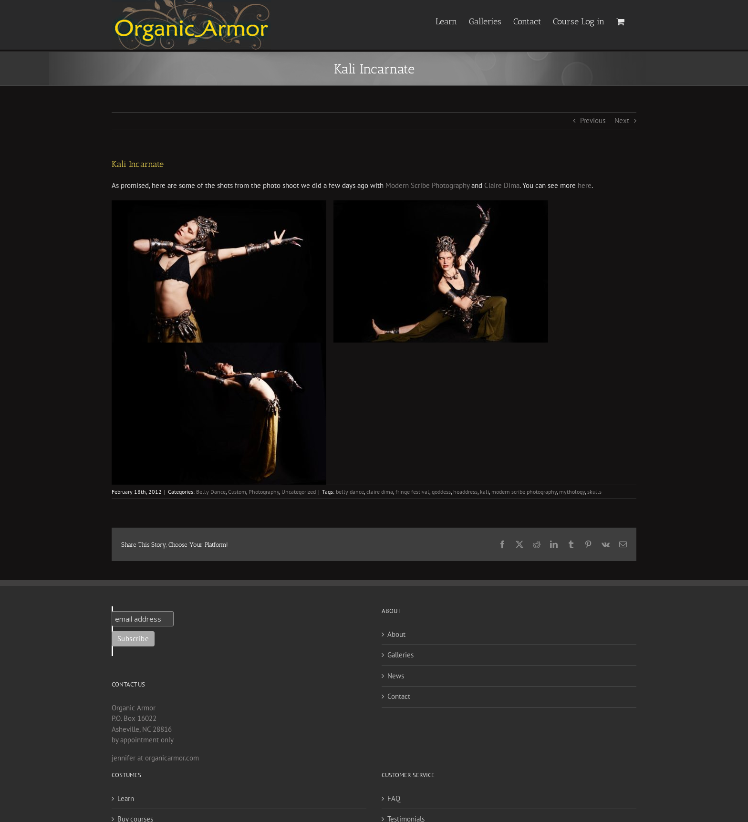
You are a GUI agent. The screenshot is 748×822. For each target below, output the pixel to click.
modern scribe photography (524, 491)
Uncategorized (298, 491)
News (395, 675)
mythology (572, 491)
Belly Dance (211, 491)
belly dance (350, 491)
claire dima (379, 491)
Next (621, 120)
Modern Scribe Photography (427, 185)
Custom (237, 491)
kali (484, 491)
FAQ (393, 798)
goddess (441, 491)
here (585, 185)
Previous (592, 120)
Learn (125, 798)
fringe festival (412, 491)
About (396, 634)
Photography (264, 491)
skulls (594, 491)
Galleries (400, 654)
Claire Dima (501, 185)
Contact (398, 696)
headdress (465, 491)
